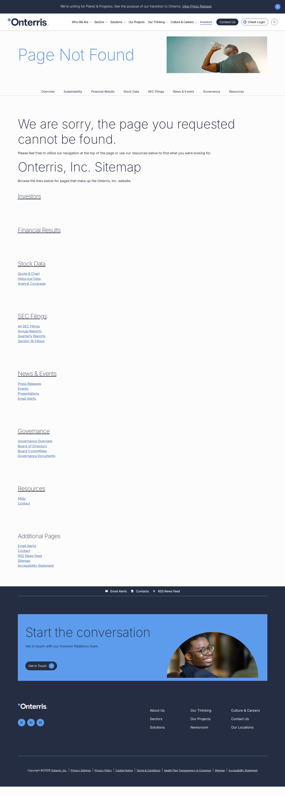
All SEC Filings (29, 333)
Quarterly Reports (32, 343)
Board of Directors (32, 454)
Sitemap (24, 570)
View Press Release (197, 6)
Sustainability (73, 98)
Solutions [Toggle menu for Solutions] (116, 22)
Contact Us (227, 22)
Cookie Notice (124, 779)
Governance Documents (37, 464)
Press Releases (30, 391)
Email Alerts (27, 406)
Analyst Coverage (32, 291)
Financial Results (102, 98)
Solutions (157, 737)
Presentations (29, 401)
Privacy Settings (81, 779)
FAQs (22, 507)
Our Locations (242, 737)
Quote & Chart (29, 280)
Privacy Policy (103, 779)
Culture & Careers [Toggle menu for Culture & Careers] (182, 22)
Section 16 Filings (32, 348)
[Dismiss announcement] (277, 7)
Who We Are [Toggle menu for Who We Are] (80, 22)
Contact (24, 512)
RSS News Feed (31, 565)
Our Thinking (200, 720)
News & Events (183, 98)
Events (23, 396)
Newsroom (199, 737)
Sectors (156, 728)
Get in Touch (37, 675)
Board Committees (33, 459)
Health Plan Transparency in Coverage (187, 779)
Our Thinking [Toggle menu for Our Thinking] (156, 22)
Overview (48, 98)
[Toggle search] (274, 22)
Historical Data (29, 285)
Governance (211, 98)
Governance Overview (36, 449)
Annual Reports (30, 338)
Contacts (140, 600)
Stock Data (131, 98)
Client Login (254, 22)
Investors (206, 22)
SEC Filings (156, 98)
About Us (157, 720)
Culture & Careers (245, 720)
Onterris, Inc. (59, 779)
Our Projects (137, 22)
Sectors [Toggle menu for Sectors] (99, 22)
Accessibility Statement (36, 575)
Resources (236, 98)
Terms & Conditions (148, 779)
